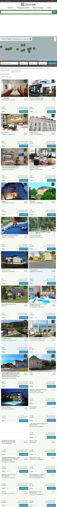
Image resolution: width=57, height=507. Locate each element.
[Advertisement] (28, 25)
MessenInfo (28, 4)
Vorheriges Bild (1, 88)
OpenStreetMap (48, 60)
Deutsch (53, 1)
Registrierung (7, 1)
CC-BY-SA (55, 60)
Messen (11, 8)
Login (2, 1)
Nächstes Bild (27, 88)
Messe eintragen (38, 8)
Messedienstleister (23, 8)
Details (5, 111)
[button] (28, 50)
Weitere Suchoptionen (49, 65)
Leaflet (41, 60)
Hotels (49, 8)
